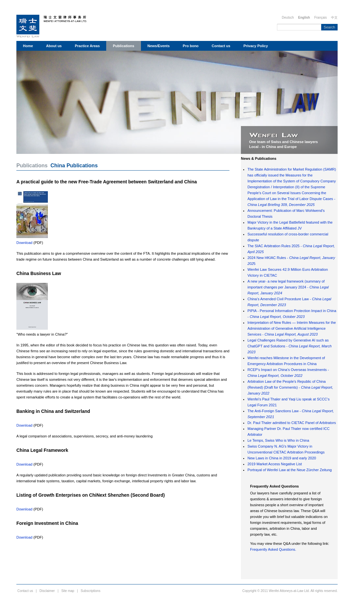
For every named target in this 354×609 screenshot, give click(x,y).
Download (24, 243)
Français (320, 17)
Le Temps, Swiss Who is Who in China (278, 440)
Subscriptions (90, 591)
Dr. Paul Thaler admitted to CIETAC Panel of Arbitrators (291, 423)
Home (28, 46)
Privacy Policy (256, 46)
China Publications (74, 165)
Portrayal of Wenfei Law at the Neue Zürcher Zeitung (289, 470)
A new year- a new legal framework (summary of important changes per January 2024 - (288, 287)
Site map (67, 591)
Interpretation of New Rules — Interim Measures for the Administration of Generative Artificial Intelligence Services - (291, 328)
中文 (334, 17)
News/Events (159, 46)
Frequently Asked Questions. (273, 549)
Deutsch (288, 17)
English (304, 17)
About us (54, 46)
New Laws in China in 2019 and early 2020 (281, 458)
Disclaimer (47, 591)
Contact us (221, 46)
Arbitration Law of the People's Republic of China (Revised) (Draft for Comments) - (290, 387)
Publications (123, 46)
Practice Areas (87, 46)
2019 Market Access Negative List (274, 464)
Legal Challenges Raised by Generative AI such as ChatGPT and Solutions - (289, 346)
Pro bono (191, 46)
